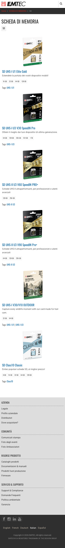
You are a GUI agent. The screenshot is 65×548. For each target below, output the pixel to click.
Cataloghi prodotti (10, 461)
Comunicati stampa (10, 437)
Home (3, 11)
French (15, 528)
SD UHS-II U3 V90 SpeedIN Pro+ (19, 244)
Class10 (10, 381)
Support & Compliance (12, 490)
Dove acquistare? (9, 422)
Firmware (5, 475)
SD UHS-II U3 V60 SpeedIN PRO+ (20, 184)
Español (42, 528)
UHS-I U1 (10, 87)
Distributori (6, 418)
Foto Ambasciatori (10, 447)
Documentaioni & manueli (14, 466)
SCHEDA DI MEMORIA (17, 11)
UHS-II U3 (11, 204)
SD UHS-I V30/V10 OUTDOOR (18, 304)
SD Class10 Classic (12, 365)
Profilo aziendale (9, 413)
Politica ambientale (10, 499)
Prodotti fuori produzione (13, 471)
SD (4, 28)
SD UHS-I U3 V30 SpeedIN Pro (18, 128)
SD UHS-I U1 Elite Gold (14, 71)
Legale (4, 408)
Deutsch (24, 528)
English (6, 528)
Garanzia (5, 504)
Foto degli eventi (9, 442)
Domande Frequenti (10, 495)
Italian (33, 528)
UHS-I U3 (10, 144)
